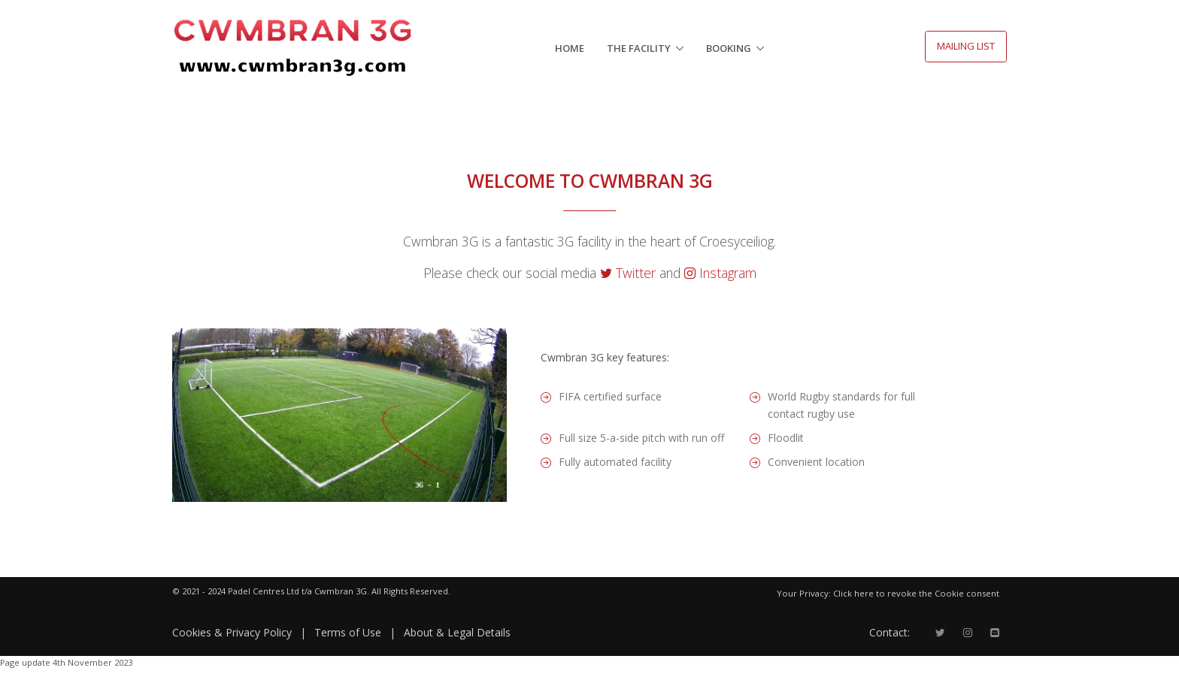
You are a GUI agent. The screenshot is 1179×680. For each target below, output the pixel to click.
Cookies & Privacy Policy (232, 632)
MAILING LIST (966, 46)
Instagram (720, 273)
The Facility (639, 48)
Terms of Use (347, 632)
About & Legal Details (457, 632)
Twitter (629, 273)
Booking (728, 48)
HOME (569, 48)
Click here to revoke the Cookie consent (916, 593)
